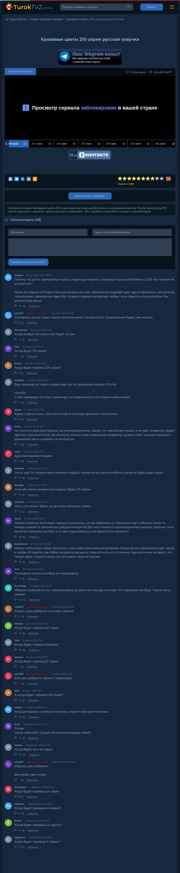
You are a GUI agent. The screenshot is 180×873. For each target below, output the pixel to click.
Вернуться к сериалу (90, 196)
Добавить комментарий (28, 262)
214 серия (111, 143)
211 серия (37, 143)
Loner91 (18, 313)
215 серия (135, 143)
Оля (16, 640)
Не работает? (160, 72)
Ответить (34, 306)
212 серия (62, 143)
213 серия (86, 143)
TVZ (33, 7)
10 (162, 178)
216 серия (160, 143)
